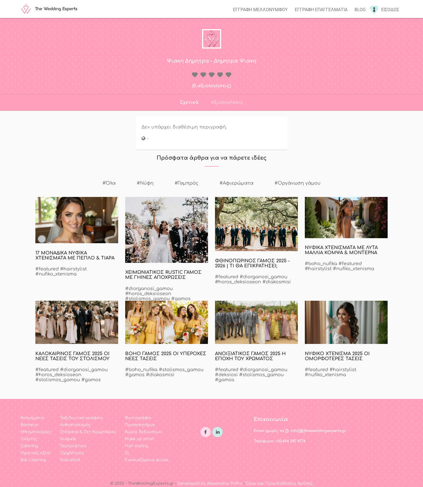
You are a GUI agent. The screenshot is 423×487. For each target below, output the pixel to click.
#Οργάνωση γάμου (298, 183)
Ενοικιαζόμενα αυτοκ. (147, 460)
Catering (29, 446)
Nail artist (70, 460)
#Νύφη (145, 183)
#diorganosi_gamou (149, 288)
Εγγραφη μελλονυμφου (260, 9)
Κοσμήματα (32, 418)
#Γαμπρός (186, 183)
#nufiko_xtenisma (56, 274)
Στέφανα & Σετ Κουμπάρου (88, 432)
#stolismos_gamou (147, 298)
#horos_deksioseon (148, 293)
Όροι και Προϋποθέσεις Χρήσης (279, 483)
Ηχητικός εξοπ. (35, 453)
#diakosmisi (276, 281)
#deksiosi (226, 374)
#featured (47, 269)
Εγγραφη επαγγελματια (321, 9)
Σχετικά (189, 102)
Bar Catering (33, 460)
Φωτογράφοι (138, 418)
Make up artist (139, 439)
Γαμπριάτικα (73, 446)
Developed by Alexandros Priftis (209, 483)
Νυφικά (68, 439)
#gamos (181, 298)
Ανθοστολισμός (75, 425)
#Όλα (109, 183)
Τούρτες (28, 439)
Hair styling (136, 446)
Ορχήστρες (72, 453)
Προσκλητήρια (140, 425)
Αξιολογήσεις (227, 102)
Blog (360, 9)
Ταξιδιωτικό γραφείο (81, 418)
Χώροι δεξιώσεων (143, 432)
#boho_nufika (321, 263)
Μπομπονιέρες (36, 432)
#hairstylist (73, 269)
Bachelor (29, 425)
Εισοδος (390, 9)
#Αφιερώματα (236, 183)
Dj (127, 453)
